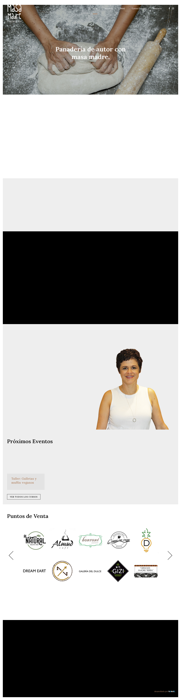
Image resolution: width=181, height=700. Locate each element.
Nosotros (108, 8)
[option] (90, 555)
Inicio (95, 8)
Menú (122, 8)
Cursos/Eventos (139, 8)
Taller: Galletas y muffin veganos (24, 480)
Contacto (157, 8)
